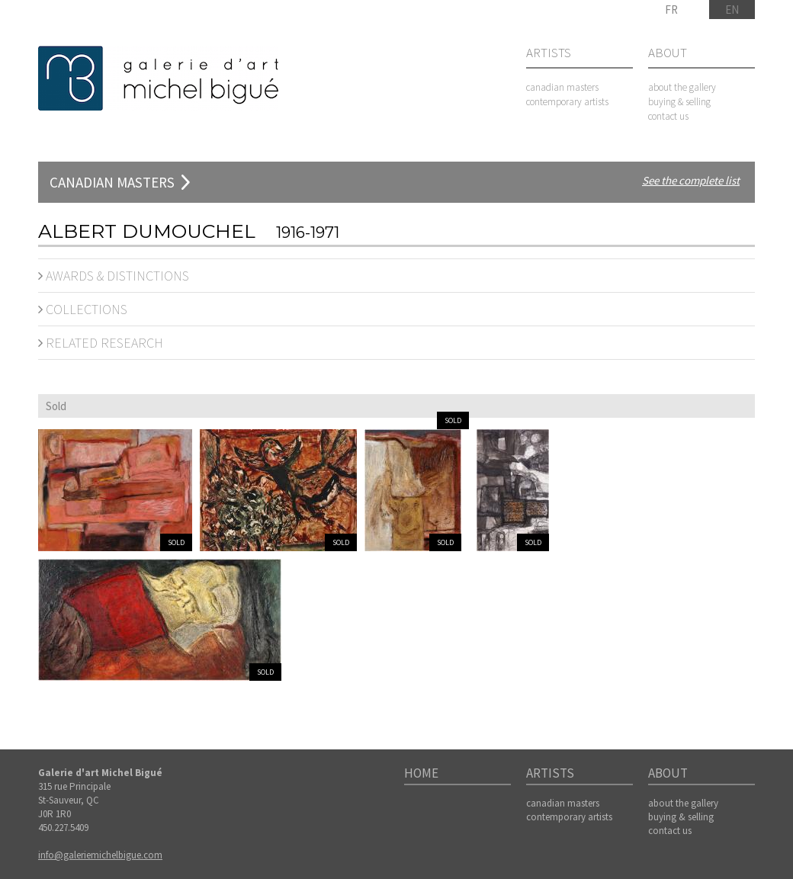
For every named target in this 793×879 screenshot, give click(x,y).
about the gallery (682, 87)
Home (421, 773)
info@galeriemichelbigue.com (100, 855)
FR (671, 9)
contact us (668, 116)
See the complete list (691, 180)
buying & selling (679, 101)
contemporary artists (567, 101)
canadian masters (562, 87)
